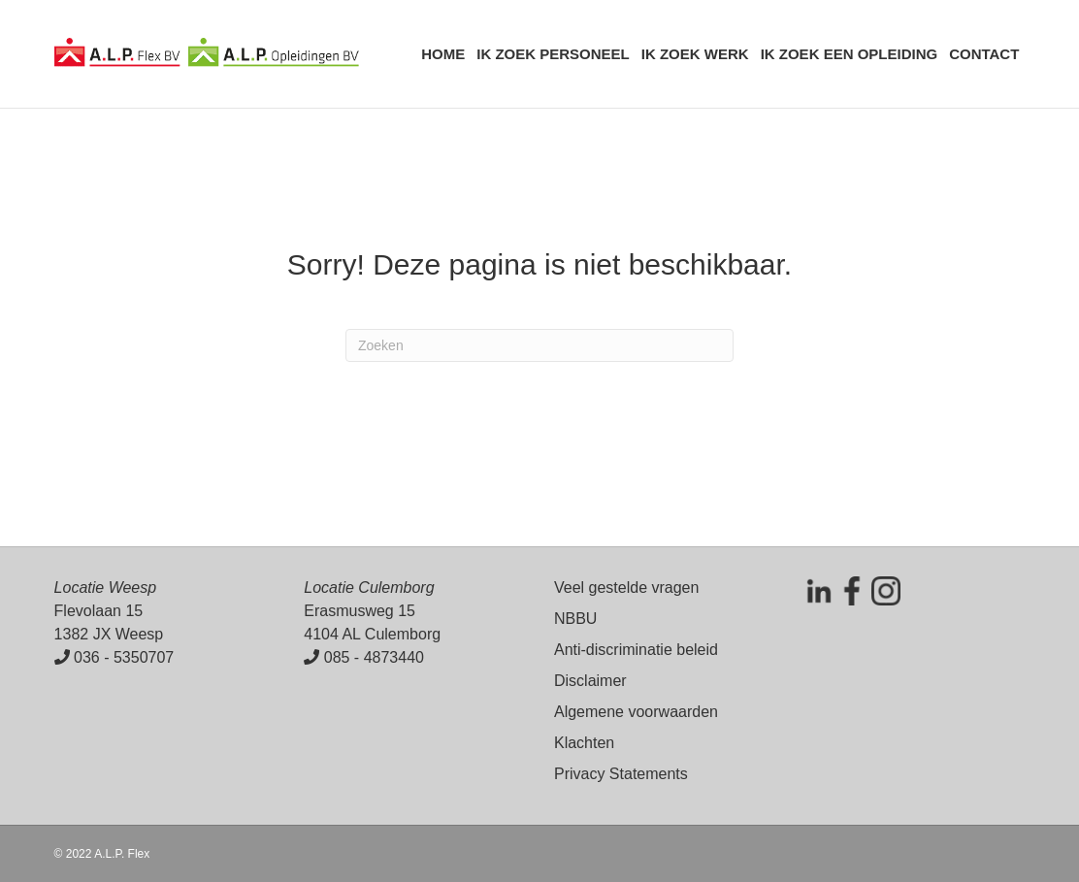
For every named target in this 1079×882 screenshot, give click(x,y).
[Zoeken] (539, 345)
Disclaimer (590, 680)
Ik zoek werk (695, 54)
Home (443, 54)
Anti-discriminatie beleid (636, 649)
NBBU (575, 618)
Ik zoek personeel (553, 54)
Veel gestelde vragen (626, 587)
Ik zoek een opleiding (849, 54)
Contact (984, 54)
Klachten (584, 743)
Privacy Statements (621, 774)
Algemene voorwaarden (636, 711)
